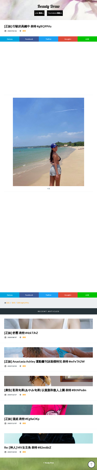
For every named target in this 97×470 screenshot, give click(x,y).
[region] (48, 68)
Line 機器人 (39, 13)
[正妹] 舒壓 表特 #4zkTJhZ (21, 332)
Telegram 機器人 (55, 13)
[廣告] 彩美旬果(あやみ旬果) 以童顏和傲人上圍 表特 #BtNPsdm (45, 390)
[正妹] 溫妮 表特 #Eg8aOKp (21, 418)
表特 (24, 31)
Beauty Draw (48, 6)
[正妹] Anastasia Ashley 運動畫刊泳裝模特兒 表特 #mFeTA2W (44, 361)
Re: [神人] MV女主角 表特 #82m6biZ (27, 447)
